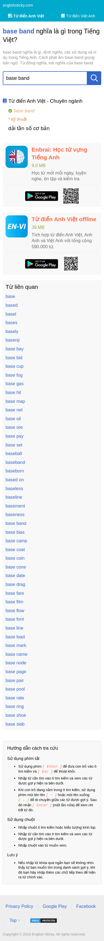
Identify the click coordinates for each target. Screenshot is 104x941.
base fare (15, 593)
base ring (15, 706)
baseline (14, 497)
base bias (15, 532)
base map (15, 401)
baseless (14, 488)
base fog (14, 375)
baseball (14, 453)
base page (16, 671)
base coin (15, 558)
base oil (13, 418)
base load (15, 637)
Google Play (55, 905)
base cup (15, 366)
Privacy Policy (19, 905)
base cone (16, 567)
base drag (15, 584)
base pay (15, 436)
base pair (15, 680)
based (12, 305)
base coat (15, 549)
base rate (15, 698)
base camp (16, 540)
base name (16, 654)
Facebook (86, 905)
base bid (14, 357)
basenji (13, 340)
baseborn (15, 471)
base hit (13, 392)
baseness (15, 514)
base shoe (16, 715)
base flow (15, 610)
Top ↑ (14, 919)
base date (15, 575)
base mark (16, 645)
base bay (15, 349)
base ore (14, 427)
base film (14, 601)
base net (14, 410)
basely (12, 331)
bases (11, 322)
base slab (15, 724)
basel (11, 314)
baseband (15, 462)
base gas (15, 383)
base (10, 296)
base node (16, 662)
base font (15, 619)
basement (15, 506)
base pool (15, 689)
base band (16, 523)
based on (15, 479)
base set (14, 445)
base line (14, 628)
